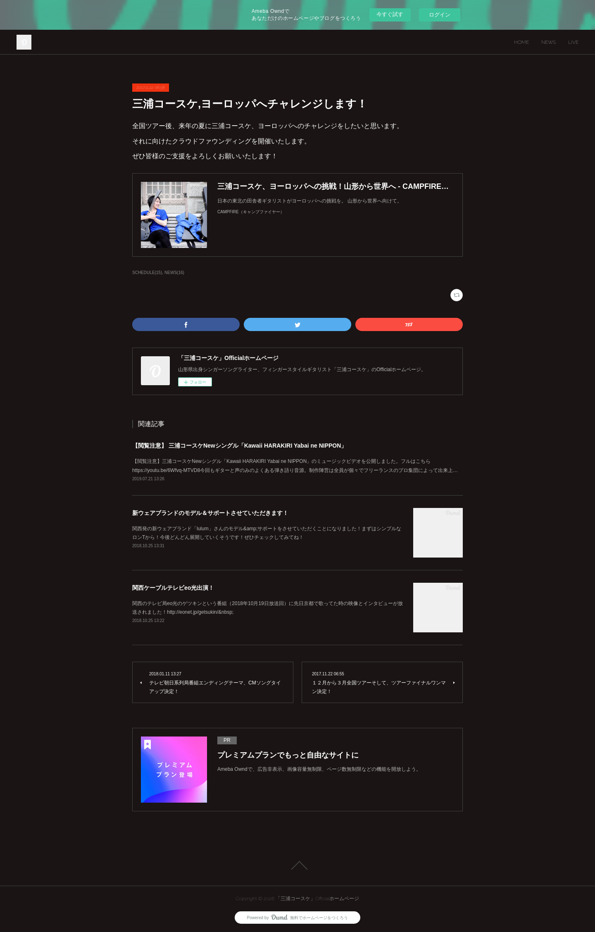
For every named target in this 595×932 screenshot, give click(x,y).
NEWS (548, 42)
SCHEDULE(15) (147, 272)
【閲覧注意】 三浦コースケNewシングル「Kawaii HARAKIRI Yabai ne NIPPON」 (239, 445)
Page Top (297, 865)
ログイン (439, 15)
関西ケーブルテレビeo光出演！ (173, 587)
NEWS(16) (174, 272)
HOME (521, 42)
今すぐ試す (389, 14)
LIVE (573, 42)
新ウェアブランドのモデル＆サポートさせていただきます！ (210, 513)
